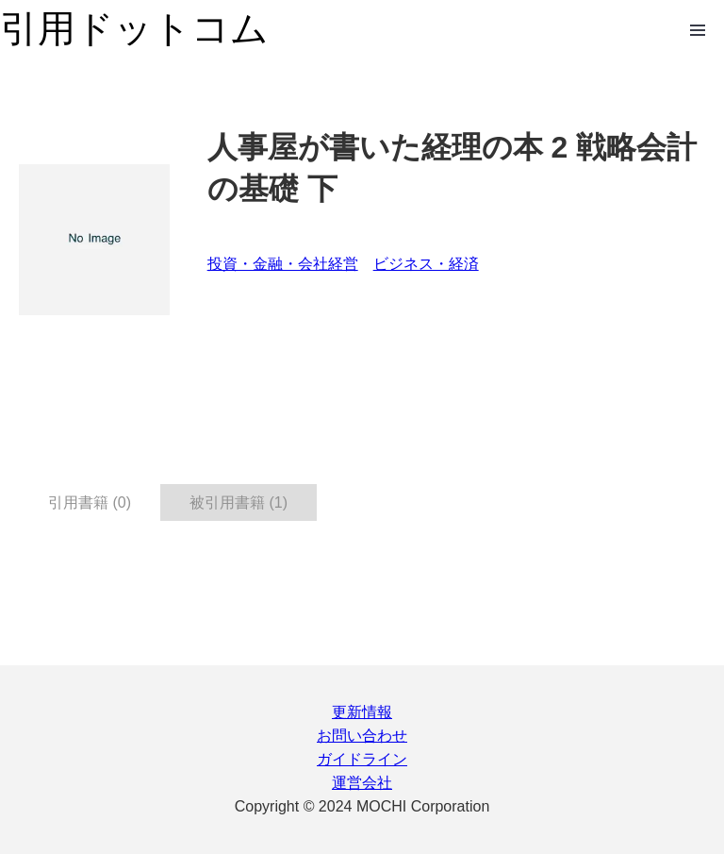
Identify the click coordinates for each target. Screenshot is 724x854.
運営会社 (362, 783)
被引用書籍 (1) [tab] (238, 502)
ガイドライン (362, 759)
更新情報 (362, 712)
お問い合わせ (362, 736)
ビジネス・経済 (426, 264)
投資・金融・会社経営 (282, 264)
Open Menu (697, 30)
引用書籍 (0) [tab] (89, 502)
